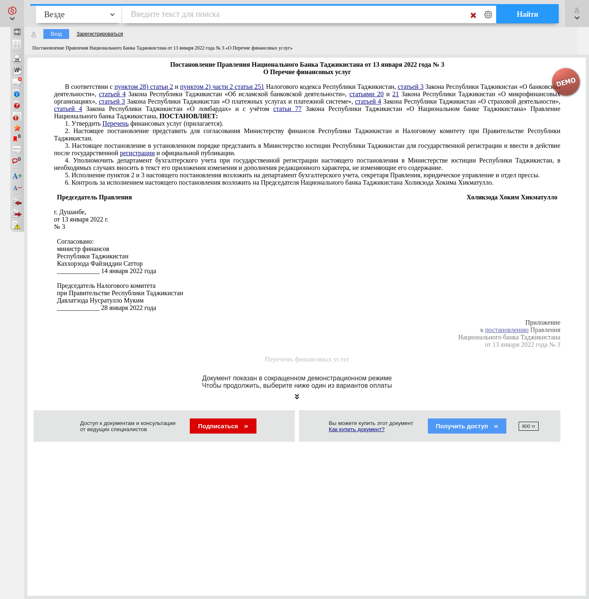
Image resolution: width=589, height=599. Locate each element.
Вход (56, 34)
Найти (527, 14)
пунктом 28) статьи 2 (144, 86)
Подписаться (223, 426)
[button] (12, 13)
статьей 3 (410, 86)
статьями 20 (366, 93)
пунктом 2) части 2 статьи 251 (222, 86)
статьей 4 (112, 93)
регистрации (137, 152)
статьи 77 (287, 108)
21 (395, 93)
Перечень (115, 123)
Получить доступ (467, 426)
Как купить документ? (357, 429)
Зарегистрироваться (99, 34)
